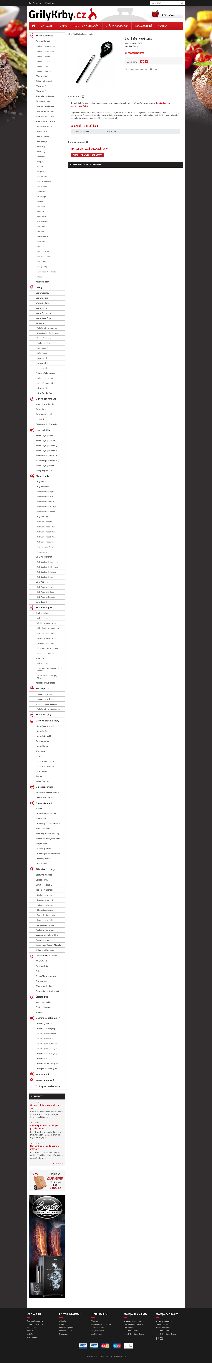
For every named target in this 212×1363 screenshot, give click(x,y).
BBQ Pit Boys (42, 142)
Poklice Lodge (42, 771)
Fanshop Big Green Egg (46, 653)
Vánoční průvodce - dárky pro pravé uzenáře (44, 1127)
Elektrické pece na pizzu (46, 704)
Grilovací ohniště (44, 787)
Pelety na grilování (44, 470)
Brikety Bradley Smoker (46, 378)
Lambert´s (41, 207)
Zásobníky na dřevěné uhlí (47, 991)
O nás (63, 25)
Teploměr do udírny (44, 338)
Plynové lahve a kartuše (46, 976)
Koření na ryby (42, 66)
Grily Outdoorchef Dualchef (47, 567)
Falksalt (40, 167)
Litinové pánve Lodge (45, 761)
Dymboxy (40, 323)
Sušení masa (42, 353)
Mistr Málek (41, 217)
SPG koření (41, 91)
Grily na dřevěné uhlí (46, 398)
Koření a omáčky (44, 35)
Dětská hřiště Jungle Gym (101, 1324)
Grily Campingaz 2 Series (47, 537)
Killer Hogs (41, 197)
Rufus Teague (42, 237)
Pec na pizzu (42, 688)
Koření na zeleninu (44, 71)
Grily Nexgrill (41, 602)
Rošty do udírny (43, 358)
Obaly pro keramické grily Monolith (47, 677)
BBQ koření (41, 86)
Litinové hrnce (42, 746)
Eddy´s (40, 162)
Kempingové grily (44, 552)
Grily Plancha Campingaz (46, 587)
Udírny (39, 287)
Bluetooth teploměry (45, 910)
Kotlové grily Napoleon (46, 404)
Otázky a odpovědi (117, 25)
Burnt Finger (42, 152)
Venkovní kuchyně (45, 1080)
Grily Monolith (42, 663)
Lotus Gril (40, 419)
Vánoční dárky (42, 819)
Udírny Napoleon (43, 313)
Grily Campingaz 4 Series (47, 527)
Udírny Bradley (42, 293)
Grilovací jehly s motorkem (48, 854)
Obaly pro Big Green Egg (46, 623)
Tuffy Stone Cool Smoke (46, 272)
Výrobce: (129, 46)
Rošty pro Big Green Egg (46, 638)
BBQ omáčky (41, 76)
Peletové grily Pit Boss (46, 435)
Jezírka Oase (96, 1334)
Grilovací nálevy (43, 101)
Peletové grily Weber (45, 465)
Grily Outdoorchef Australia (47, 562)
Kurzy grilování (42, 940)
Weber (39, 277)
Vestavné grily (43, 1074)
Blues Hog (41, 147)
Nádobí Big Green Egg (45, 633)
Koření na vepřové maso (46, 46)
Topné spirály (42, 368)
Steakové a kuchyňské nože (48, 839)
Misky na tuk (41, 1012)
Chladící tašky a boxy (45, 950)
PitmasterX (41, 227)
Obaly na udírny (42, 1058)
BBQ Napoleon (43, 136)
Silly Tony (40, 247)
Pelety (38, 971)
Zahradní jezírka (97, 1328)
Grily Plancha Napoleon (46, 597)
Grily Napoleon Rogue (45, 492)
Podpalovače (41, 981)
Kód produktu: (131, 43)
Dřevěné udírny (42, 303)
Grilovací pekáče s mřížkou (48, 824)
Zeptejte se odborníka (137, 69)
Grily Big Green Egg (44, 618)
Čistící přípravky (43, 1007)
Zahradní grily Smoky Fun (47, 424)
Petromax (40, 776)
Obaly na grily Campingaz (47, 1049)
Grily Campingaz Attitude (47, 542)
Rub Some (41, 232)
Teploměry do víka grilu (46, 915)
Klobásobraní (143, 25)
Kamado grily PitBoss (45, 683)
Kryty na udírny (42, 363)
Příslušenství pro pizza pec (48, 709)
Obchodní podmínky (35, 1321)
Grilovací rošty (42, 741)
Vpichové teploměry (45, 905)
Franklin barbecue (44, 182)
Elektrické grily (43, 714)
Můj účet (30, 1334)
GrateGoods (42, 187)
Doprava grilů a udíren (35, 1324)
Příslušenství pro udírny (46, 328)
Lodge (39, 756)
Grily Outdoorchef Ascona (47, 577)
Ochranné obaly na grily (48, 1018)
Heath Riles (41, 192)
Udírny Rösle (41, 308)
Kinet (124, 1356)
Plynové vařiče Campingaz (47, 547)
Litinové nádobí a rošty (47, 720)
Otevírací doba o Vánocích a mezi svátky (46, 1107)
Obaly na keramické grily (47, 1063)
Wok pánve (40, 751)
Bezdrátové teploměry (45, 900)
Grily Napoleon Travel (45, 502)
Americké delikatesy (45, 96)
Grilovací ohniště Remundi (47, 792)
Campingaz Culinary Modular (49, 945)
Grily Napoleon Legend (46, 512)
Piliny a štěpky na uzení (46, 373)
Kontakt (163, 25)
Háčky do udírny (43, 343)
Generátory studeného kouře (48, 333)
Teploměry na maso (44, 890)
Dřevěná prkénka (43, 859)
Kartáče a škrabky (43, 1002)
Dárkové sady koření (45, 106)
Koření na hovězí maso (46, 51)
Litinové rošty (42, 731)
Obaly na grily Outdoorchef (47, 1044)
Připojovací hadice (44, 986)
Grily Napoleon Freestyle (46, 507)
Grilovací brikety (43, 966)
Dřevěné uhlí (41, 961)
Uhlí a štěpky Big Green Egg (48, 628)
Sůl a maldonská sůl (45, 116)
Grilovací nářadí (44, 803)
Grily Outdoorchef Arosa (46, 572)
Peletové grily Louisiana (46, 450)
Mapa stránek (32, 1337)
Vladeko (94, 1321)
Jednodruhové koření (45, 111)
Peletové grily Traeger (46, 440)
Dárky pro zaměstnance (48, 1086)
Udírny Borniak (42, 298)
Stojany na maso (43, 829)
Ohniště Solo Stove (44, 797)
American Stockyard (45, 126)
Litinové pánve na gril (45, 726)
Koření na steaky (43, 56)
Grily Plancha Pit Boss (45, 592)
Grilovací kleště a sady (46, 814)
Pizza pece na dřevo (45, 699)
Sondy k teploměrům (45, 920)
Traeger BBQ (42, 267)
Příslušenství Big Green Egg (47, 648)
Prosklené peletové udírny (47, 460)
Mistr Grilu (41, 212)
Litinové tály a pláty (44, 736)
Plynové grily (42, 476)
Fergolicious (42, 172)
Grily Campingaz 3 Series (47, 532)
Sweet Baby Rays (44, 257)
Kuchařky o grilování (45, 930)
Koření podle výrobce (45, 121)
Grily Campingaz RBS (45, 522)
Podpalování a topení (46, 955)
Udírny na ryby (42, 388)
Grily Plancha (42, 582)
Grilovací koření (43, 41)
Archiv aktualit (58, 1163)
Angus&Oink (42, 131)
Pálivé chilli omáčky (44, 81)
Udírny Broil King (43, 318)
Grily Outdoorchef (44, 414)
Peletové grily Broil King (46, 445)
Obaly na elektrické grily (46, 1053)
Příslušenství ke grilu (46, 869)
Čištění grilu (42, 996)
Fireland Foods (43, 177)
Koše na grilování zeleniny (47, 834)
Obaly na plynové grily (45, 1028)
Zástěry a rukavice (44, 875)
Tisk (155, 69)
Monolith (40, 658)
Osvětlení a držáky (44, 885)
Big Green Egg (42, 613)
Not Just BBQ (42, 222)
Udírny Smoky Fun (44, 393)
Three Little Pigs (43, 262)
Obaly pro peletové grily (46, 1069)
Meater (39, 809)
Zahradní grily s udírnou (46, 455)
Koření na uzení (42, 282)
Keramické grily (44, 607)
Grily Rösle (41, 409)
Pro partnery (64, 1334)
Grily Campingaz (43, 517)
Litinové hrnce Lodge (45, 766)
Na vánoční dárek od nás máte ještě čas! (44, 1147)
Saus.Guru (41, 242)
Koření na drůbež (43, 61)
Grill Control (41, 864)
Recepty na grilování (86, 25)
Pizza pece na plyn (44, 694)
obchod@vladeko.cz (135, 1334)
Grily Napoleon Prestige (46, 497)
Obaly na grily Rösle (44, 1039)
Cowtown (41, 157)
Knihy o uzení (42, 348)
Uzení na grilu (42, 880)
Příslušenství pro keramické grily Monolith (49, 669)
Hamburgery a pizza (45, 925)
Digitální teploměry (44, 895)
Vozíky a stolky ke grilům (47, 935)
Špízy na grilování (44, 849)
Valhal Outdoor (42, 781)
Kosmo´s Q (41, 202)
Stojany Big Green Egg (45, 643)
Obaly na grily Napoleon (46, 1034)
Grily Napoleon (42, 487)
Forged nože (41, 844)
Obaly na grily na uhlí (45, 1023)
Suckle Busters (43, 252)
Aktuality (37, 1096)
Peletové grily (43, 430)
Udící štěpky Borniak (45, 383)
